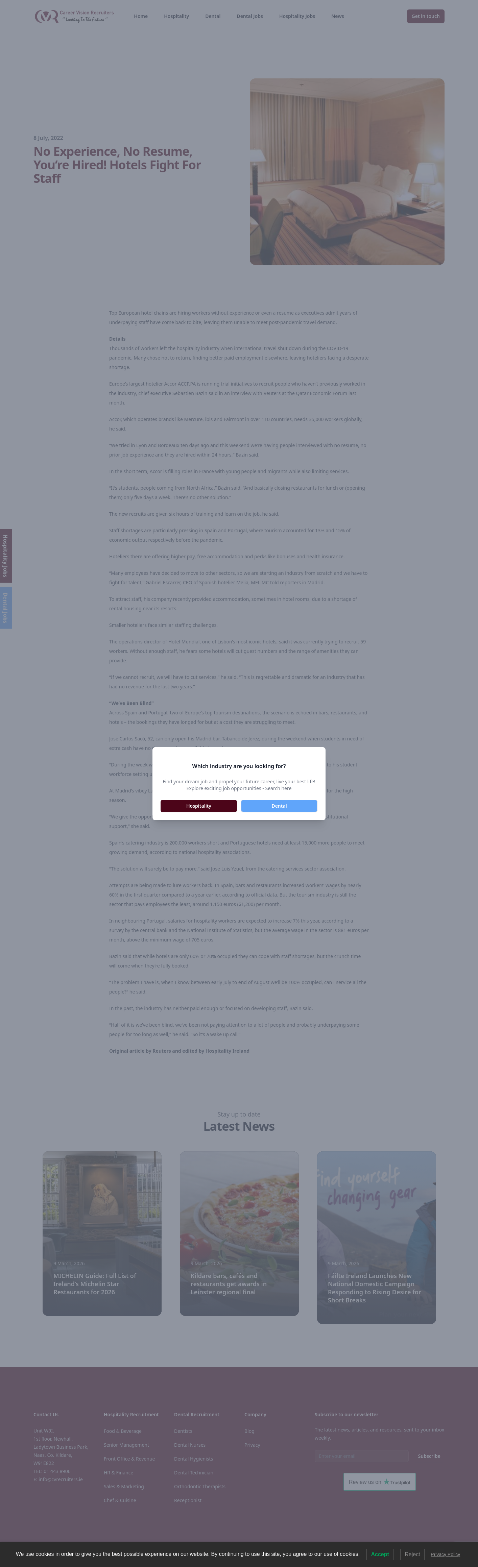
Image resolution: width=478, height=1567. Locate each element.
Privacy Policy (445, 1554)
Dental (279, 806)
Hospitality (198, 806)
